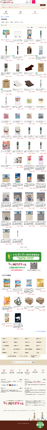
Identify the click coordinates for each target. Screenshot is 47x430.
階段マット (7, 22)
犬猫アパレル (27, 342)
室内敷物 (3, 22)
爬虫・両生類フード (17, 349)
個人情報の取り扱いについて (26, 410)
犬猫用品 (15, 342)
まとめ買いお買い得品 (12, 356)
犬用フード (4, 338)
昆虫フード (16, 352)
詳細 (21, 379)
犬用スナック (16, 338)
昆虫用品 (26, 352)
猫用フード (27, 338)
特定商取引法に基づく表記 (16, 410)
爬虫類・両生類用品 (28, 349)
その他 (22, 22)
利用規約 (33, 410)
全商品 (2, 16)
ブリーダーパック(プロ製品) (34, 356)
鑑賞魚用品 (4, 352)
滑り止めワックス (17, 22)
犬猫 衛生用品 (38, 342)
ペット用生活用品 (6, 16)
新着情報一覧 (43, 8)
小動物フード (16, 345)
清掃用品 (12, 22)
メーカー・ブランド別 (23, 356)
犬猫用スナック (5, 342)
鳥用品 (4, 349)
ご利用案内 (9, 410)
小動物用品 (27, 345)
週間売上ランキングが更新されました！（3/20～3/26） (11, 7)
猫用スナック (38, 338)
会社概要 (4, 410)
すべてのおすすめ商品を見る (41, 331)
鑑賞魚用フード (39, 349)
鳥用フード (38, 345)
